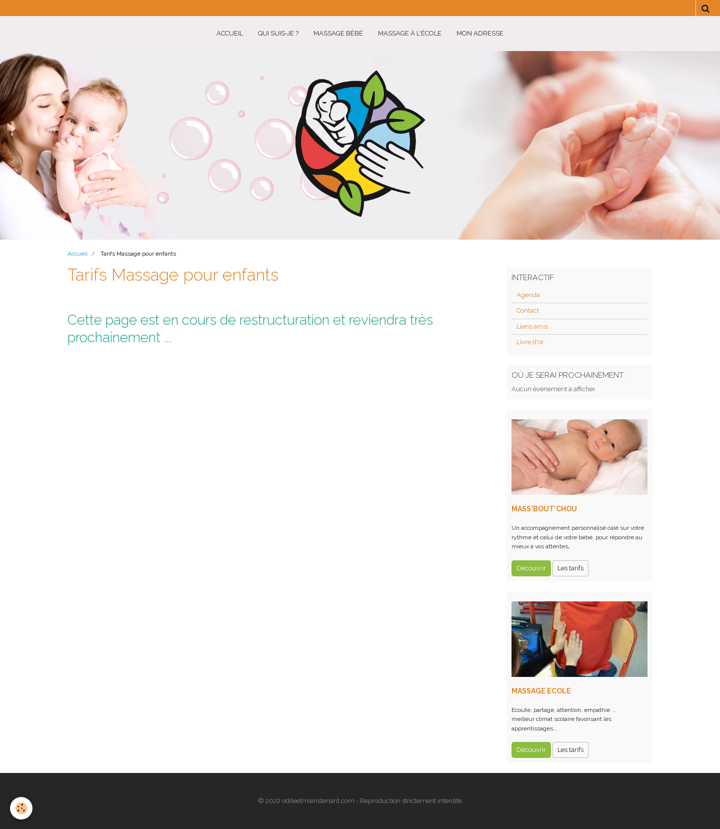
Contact (527, 310)
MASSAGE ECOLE (541, 691)
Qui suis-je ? (278, 33)
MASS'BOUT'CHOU (544, 509)
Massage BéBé (338, 33)
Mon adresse (480, 33)
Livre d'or (530, 342)
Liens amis (532, 326)
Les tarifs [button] (571, 568)
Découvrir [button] (531, 568)
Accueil (229, 33)
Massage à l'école (410, 33)
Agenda (528, 295)
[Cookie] (21, 808)
